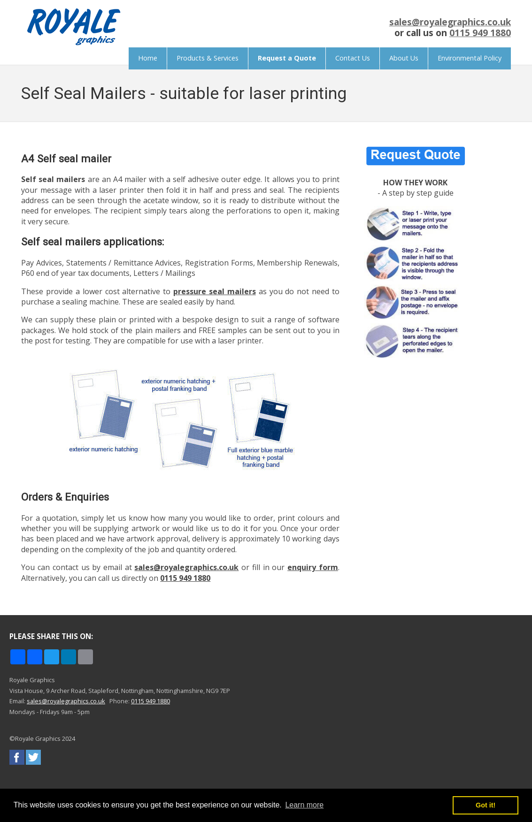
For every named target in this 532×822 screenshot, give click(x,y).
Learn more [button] (304, 805)
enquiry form (312, 567)
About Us (403, 57)
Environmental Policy (469, 57)
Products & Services (208, 57)
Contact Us (352, 57)
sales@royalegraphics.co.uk (450, 21)
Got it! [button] (485, 805)
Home (147, 57)
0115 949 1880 (480, 32)
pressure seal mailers (214, 291)
